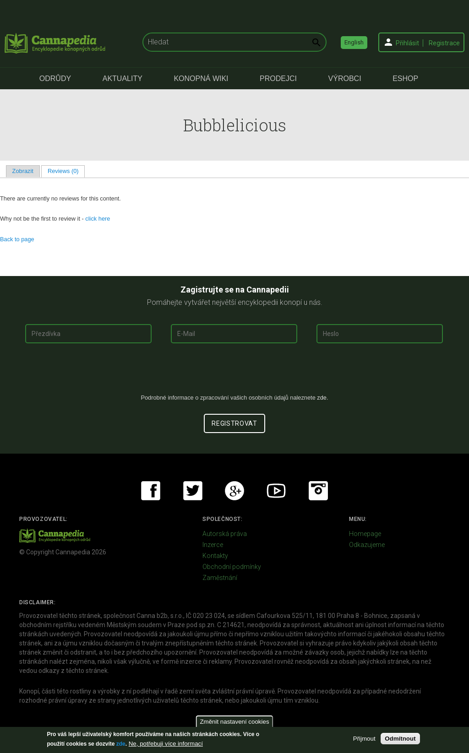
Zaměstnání (219, 577)
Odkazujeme (367, 544)
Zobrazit (22, 171)
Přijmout (364, 738)
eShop (405, 78)
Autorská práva (224, 533)
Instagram (318, 490)
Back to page (17, 239)
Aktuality (122, 78)
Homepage (365, 533)
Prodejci (278, 78)
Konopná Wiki (201, 78)
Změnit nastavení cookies (234, 721)
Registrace (444, 43)
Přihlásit (407, 43)
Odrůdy (55, 78)
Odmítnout (400, 738)
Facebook (150, 490)
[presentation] (234, 372)
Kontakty (215, 555)
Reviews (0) (66, 171)
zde (120, 744)
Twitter (192, 490)
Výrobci (344, 78)
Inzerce (212, 544)
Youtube (276, 490)
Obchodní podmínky (231, 566)
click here (97, 218)
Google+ (234, 490)
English (354, 42)
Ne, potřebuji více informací (166, 743)
